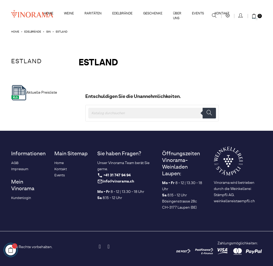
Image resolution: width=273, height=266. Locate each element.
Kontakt (60, 169)
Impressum (19, 169)
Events (59, 175)
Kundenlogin (21, 198)
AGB (14, 163)
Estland (26, 61)
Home (59, 163)
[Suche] (152, 113)
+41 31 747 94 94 (117, 175)
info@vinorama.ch (118, 181)
